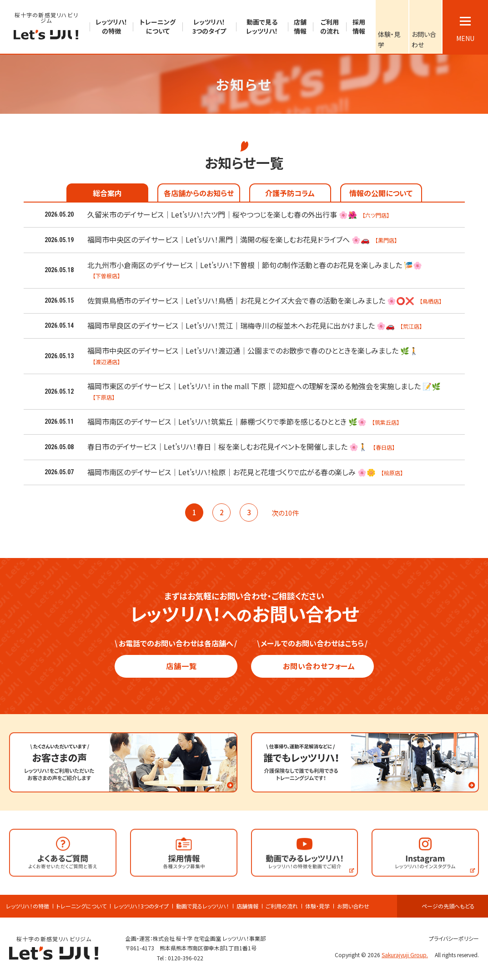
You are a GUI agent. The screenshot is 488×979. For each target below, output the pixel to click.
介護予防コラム (290, 193)
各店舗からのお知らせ (199, 193)
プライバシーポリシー (450, 938)
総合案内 (107, 193)
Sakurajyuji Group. (407, 955)
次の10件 (289, 512)
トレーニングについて (81, 906)
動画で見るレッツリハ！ (202, 906)
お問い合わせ (353, 906)
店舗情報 (247, 906)
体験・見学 (317, 906)
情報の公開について (381, 193)
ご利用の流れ (282, 906)
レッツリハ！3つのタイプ (141, 906)
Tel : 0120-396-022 (180, 958)
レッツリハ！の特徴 (27, 906)
